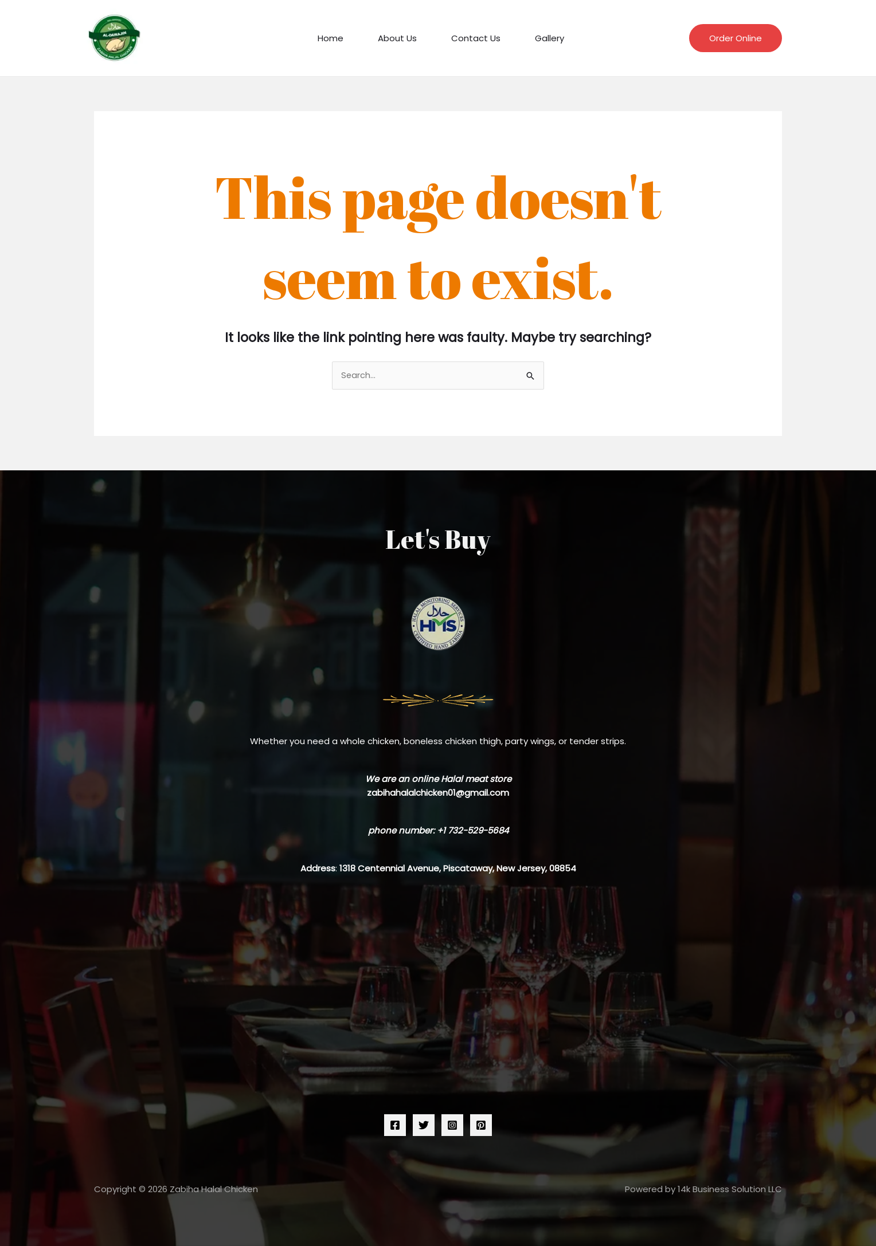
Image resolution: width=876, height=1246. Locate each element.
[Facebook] (395, 1126)
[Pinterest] (481, 1126)
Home (339, 38)
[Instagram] (452, 1126)
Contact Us (473, 38)
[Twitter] (424, 1126)
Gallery (541, 38)
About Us (400, 38)
